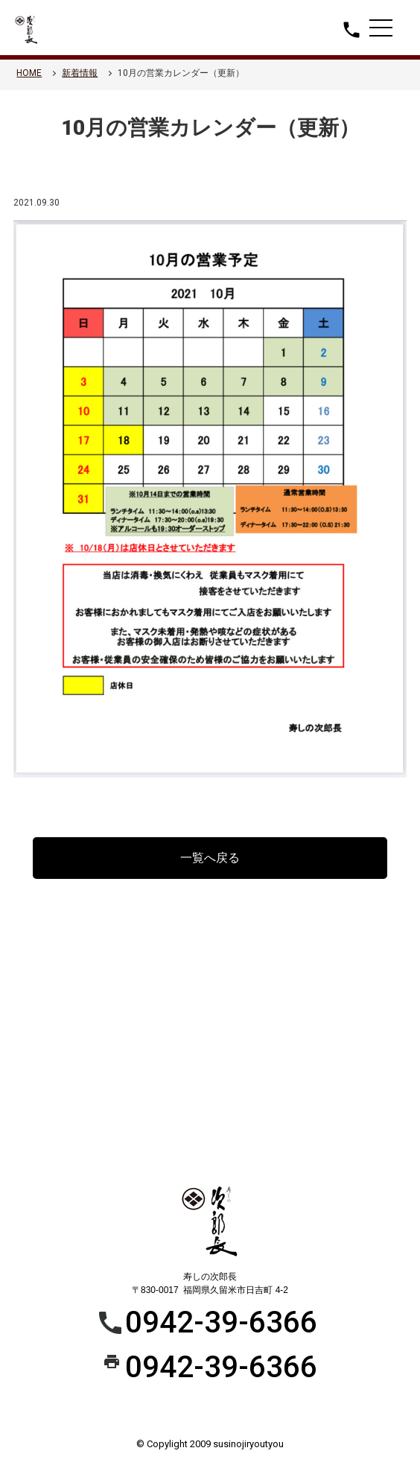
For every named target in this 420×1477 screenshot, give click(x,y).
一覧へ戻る (210, 858)
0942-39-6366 (221, 1322)
